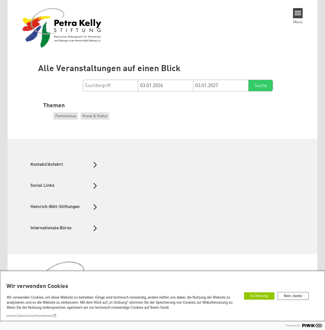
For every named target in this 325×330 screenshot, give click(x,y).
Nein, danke (293, 296)
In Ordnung (259, 296)
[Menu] (298, 13)
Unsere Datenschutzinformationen (29, 316)
